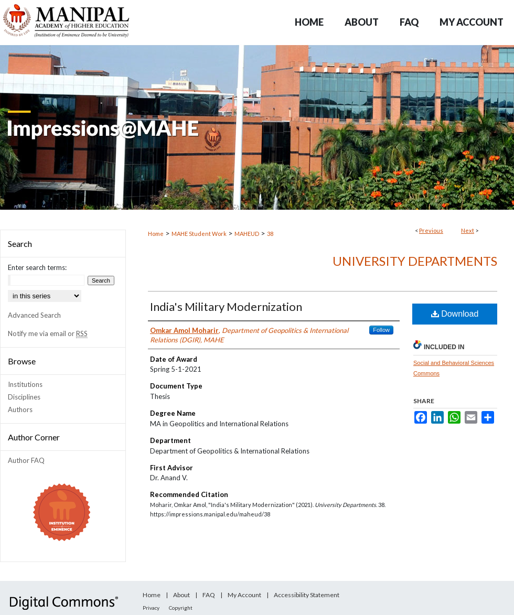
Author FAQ (26, 460)
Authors (20, 409)
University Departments (415, 260)
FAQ (208, 595)
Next (467, 230)
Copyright (180, 608)
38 (270, 233)
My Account (244, 595)
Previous (431, 230)
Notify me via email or (48, 333)
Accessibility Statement (306, 595)
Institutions (25, 384)
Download (455, 313)
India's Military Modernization (226, 306)
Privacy (151, 608)
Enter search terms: (37, 267)
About (181, 595)
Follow (381, 330)
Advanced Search (34, 315)
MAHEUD (246, 233)
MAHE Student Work (199, 233)
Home (156, 233)
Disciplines (24, 397)
